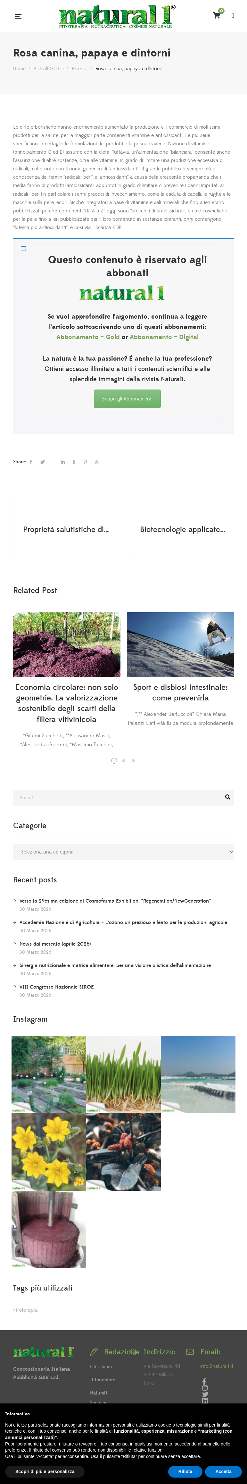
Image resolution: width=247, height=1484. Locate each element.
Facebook (204, 1381)
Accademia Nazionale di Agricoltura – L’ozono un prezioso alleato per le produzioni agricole (123, 922)
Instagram (205, 1388)
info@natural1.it (216, 1366)
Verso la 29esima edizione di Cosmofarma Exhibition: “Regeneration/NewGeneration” (115, 901)
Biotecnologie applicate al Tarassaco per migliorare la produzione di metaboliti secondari (183, 530)
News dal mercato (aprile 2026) (55, 944)
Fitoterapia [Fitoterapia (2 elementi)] (25, 1310)
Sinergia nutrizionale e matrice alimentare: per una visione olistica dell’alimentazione (115, 965)
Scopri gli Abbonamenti (127, 399)
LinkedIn (205, 1401)
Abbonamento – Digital (164, 337)
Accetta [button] (223, 1471)
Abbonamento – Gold (88, 337)
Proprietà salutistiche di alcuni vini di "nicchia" (66, 530)
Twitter (205, 1394)
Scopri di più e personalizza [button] (44, 1471)
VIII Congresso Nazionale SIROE (57, 987)
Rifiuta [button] (185, 1471)
